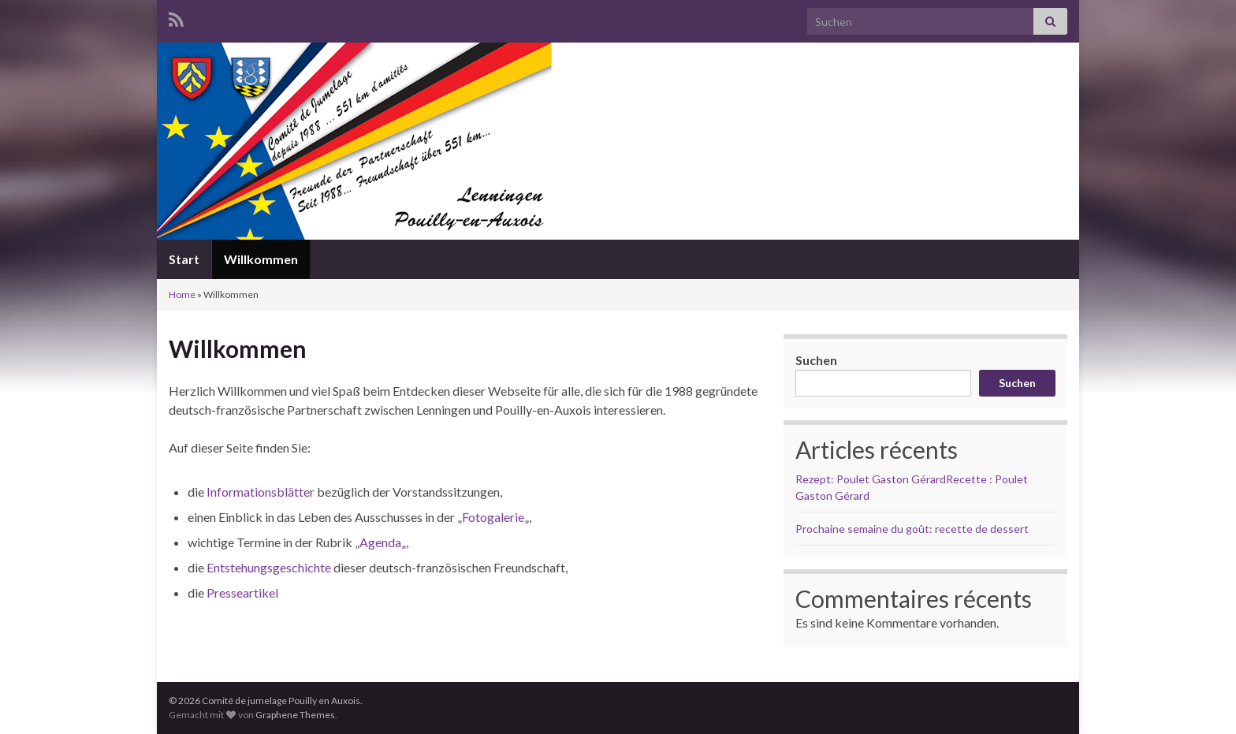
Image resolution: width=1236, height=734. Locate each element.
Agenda (380, 542)
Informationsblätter (261, 491)
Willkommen (261, 258)
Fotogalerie (493, 516)
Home (182, 294)
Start (184, 258)
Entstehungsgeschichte (269, 567)
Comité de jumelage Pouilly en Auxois (618, 176)
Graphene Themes (295, 715)
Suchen (816, 359)
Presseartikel (242, 592)
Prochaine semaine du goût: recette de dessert (912, 528)
